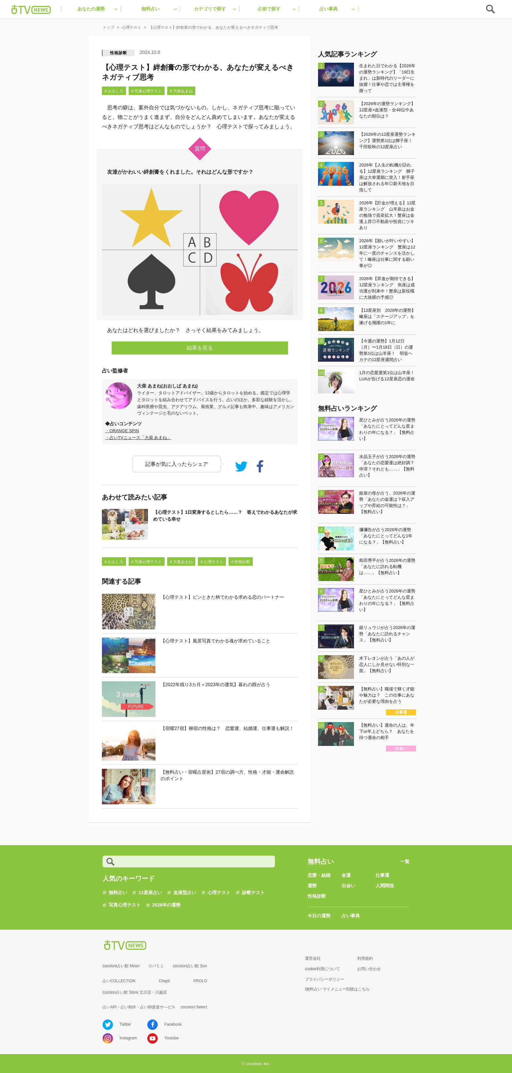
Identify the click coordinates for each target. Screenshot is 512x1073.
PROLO (200, 981)
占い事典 (351, 915)
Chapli (164, 981)
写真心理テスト (125, 904)
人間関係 (385, 885)
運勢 (312, 885)
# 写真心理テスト (146, 91)
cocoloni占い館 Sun (190, 966)
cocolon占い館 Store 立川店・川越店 (135, 992)
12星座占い (150, 892)
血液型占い (184, 892)
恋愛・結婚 (319, 875)
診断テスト (253, 892)
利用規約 (365, 958)
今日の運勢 (319, 915)
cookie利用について (322, 969)
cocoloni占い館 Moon (121, 966)
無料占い (118, 892)
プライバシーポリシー (324, 979)
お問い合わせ (369, 969)
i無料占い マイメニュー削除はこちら (337, 989)
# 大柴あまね (181, 91)
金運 (346, 875)
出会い (348, 885)
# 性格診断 (240, 562)
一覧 (404, 861)
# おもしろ (113, 91)
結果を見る (200, 348)
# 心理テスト (211, 562)
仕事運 (382, 875)
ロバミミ (156, 966)
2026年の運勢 (166, 904)
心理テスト (219, 892)
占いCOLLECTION (119, 981)
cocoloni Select (194, 1007)
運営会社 (313, 958)
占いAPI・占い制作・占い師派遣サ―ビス (139, 1007)
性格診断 (118, 53)
